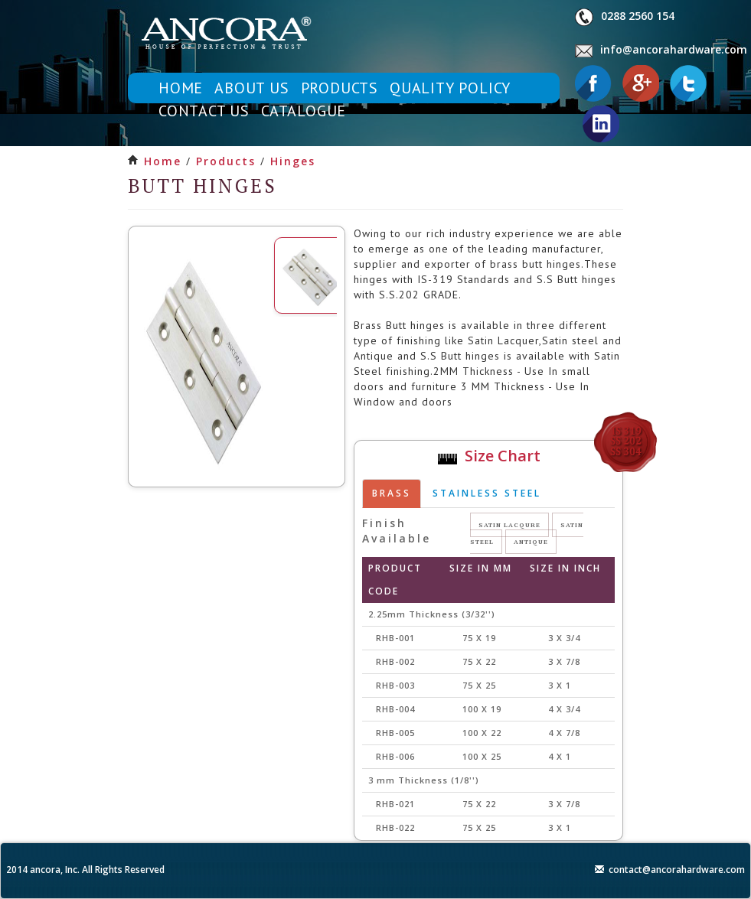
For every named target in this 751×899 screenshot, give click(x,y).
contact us (204, 111)
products (339, 88)
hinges (292, 161)
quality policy (450, 88)
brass (391, 493)
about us (251, 88)
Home (162, 161)
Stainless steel (487, 493)
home (180, 88)
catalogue (303, 111)
